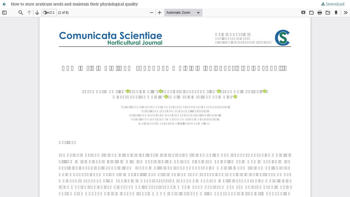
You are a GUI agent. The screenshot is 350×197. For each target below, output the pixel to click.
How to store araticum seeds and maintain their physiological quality (74, 4)
